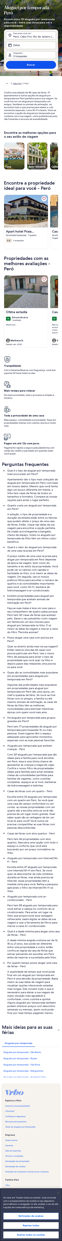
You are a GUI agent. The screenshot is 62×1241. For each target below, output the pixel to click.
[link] (44, 198)
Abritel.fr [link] (9, 1190)
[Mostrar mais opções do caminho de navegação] (7, 83)
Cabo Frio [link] (17, 83)
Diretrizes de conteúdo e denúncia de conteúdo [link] (27, 1171)
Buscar (31, 64)
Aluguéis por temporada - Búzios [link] (20, 1058)
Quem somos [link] (11, 1140)
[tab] (18, 1043)
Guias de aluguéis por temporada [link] (20, 1127)
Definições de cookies (31, 1220)
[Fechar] (58, 1197)
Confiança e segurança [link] (15, 1116)
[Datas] (31, 45)
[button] (31, 1030)
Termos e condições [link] (14, 1156)
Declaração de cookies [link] (15, 1166)
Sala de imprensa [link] (13, 1150)
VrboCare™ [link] (10, 1111)
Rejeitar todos (31, 1229)
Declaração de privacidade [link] (17, 1161)
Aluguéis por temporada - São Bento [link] (22, 1052)
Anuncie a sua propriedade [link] (17, 1106)
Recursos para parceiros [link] (15, 1121)
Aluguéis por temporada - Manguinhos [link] (23, 1070)
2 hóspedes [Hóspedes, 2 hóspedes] (20, 56)
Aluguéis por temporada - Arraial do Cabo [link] (24, 1077)
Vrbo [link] (7, 1185)
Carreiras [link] (9, 1145)
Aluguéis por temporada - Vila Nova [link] (21, 1064)
